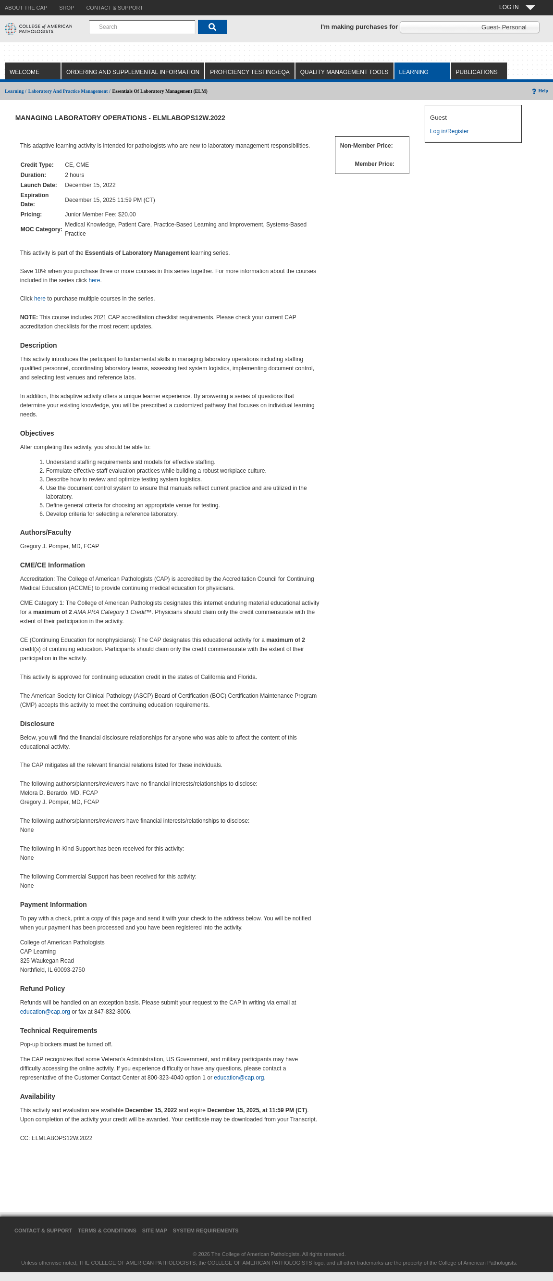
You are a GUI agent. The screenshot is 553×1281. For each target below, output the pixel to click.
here (94, 280)
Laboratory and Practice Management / (69, 91)
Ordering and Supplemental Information (132, 72)
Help (539, 90)
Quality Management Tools (344, 72)
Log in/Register (449, 131)
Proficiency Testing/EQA (250, 72)
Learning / (15, 91)
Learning (414, 72)
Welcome (24, 72)
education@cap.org (45, 1011)
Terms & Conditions (107, 1230)
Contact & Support (43, 1230)
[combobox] (142, 27)
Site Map (154, 1230)
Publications (477, 72)
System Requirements (206, 1230)
